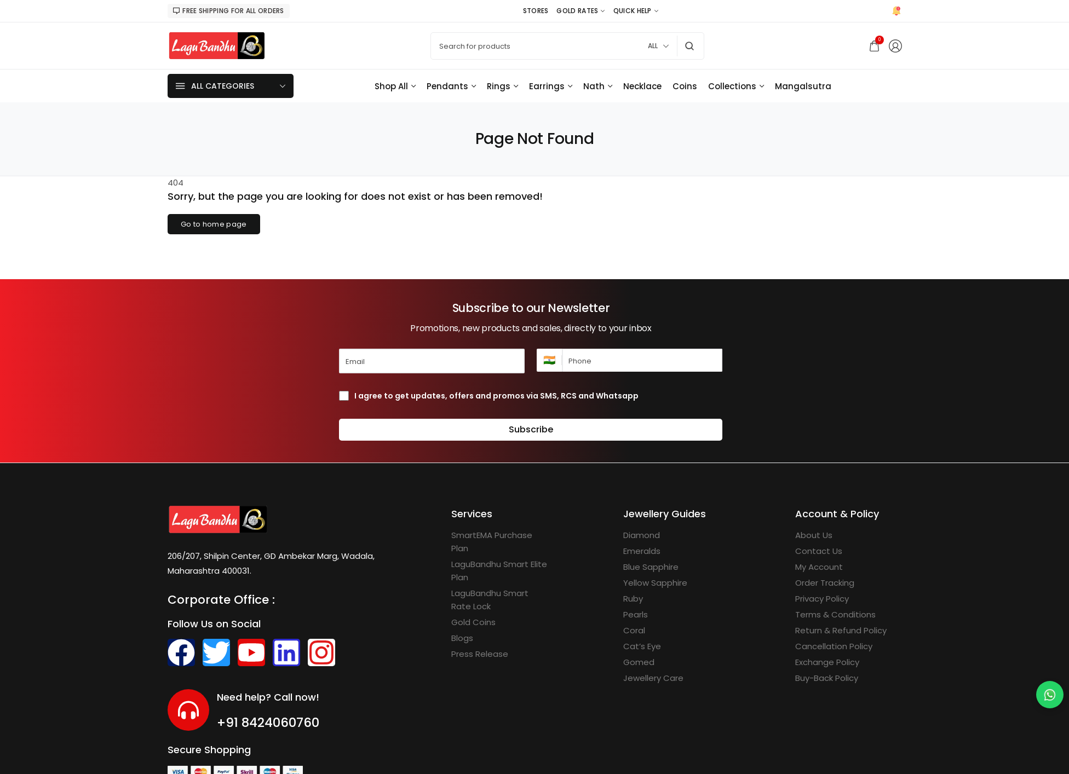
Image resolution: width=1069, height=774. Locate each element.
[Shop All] (395, 86)
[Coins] (685, 86)
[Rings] (502, 86)
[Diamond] (641, 535)
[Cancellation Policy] (833, 646)
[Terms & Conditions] (835, 614)
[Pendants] (451, 86)
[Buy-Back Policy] (826, 678)
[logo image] (217, 45)
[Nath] (597, 86)
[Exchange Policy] (827, 662)
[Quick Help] (635, 11)
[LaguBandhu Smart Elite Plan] (500, 571)
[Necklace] (642, 86)
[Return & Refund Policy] (841, 630)
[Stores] (536, 11)
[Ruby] (633, 598)
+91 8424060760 (268, 722)
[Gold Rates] (580, 11)
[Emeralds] (641, 551)
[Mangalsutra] (803, 86)
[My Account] (819, 567)
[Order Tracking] (824, 583)
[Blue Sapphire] (651, 567)
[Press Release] (479, 654)
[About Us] (813, 535)
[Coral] (634, 630)
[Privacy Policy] (822, 598)
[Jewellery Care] (653, 678)
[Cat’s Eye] (642, 646)
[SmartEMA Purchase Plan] (500, 542)
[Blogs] (462, 638)
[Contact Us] (818, 551)
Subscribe (531, 429)
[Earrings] (550, 86)
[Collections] (736, 86)
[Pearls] (635, 614)
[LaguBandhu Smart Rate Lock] (500, 600)
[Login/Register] (895, 46)
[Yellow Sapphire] (655, 583)
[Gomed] (638, 662)
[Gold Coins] (473, 622)
